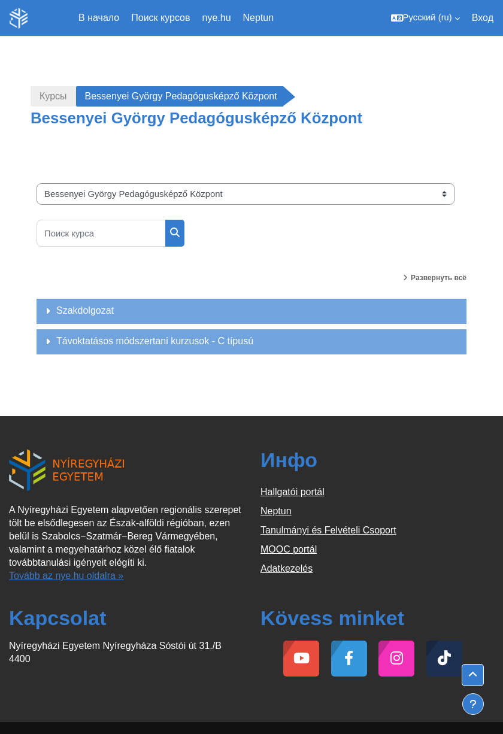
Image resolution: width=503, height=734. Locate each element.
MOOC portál (288, 549)
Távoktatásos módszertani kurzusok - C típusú (154, 341)
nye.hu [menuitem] (216, 18)
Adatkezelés (286, 568)
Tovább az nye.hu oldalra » (66, 576)
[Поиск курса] (101, 233)
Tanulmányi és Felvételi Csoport (328, 530)
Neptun (276, 511)
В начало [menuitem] (98, 18)
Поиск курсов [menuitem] (160, 18)
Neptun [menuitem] (258, 18)
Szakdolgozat (85, 310)
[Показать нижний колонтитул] (473, 704)
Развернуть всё (438, 278)
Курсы (53, 96)
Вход (482, 18)
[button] (425, 18)
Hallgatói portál (292, 492)
